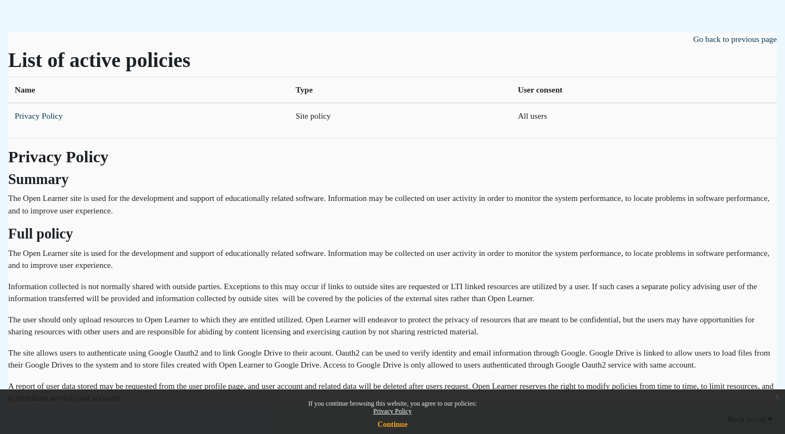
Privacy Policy (392, 411)
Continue (392, 424)
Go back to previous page (735, 39)
